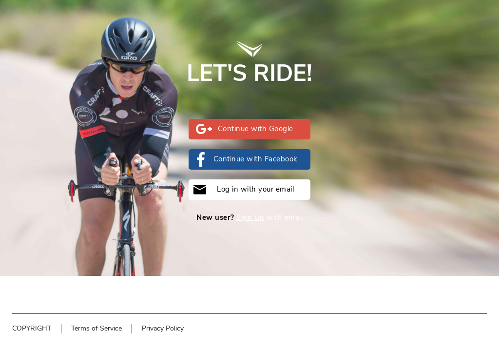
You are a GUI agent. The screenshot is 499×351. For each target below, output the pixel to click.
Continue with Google (244, 129)
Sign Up (250, 217)
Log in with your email (243, 189)
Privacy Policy (163, 328)
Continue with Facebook (245, 159)
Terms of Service (96, 328)
